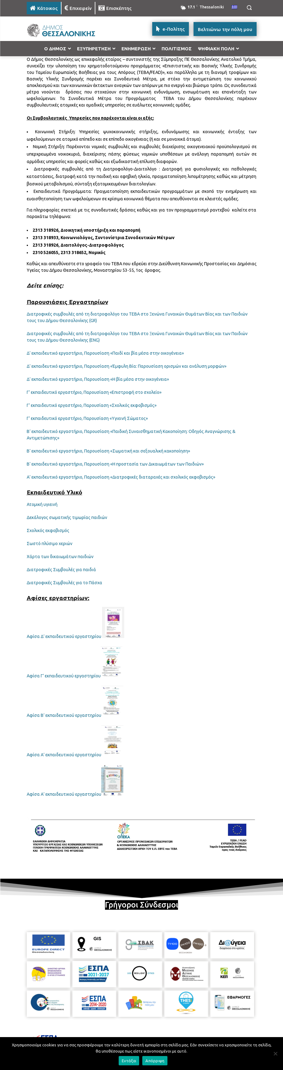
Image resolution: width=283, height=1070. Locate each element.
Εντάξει (129, 1061)
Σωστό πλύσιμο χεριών (49, 543)
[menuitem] (234, 7)
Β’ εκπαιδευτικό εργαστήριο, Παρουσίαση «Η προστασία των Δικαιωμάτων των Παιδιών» (115, 464)
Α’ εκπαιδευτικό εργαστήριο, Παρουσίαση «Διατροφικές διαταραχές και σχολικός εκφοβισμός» (121, 477)
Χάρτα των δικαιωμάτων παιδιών (60, 556)
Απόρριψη (154, 1061)
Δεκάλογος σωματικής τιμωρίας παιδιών (67, 517)
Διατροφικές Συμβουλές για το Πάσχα (64, 582)
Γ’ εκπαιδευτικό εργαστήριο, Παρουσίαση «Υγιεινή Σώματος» (87, 418)
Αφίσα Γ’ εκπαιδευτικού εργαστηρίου (64, 675)
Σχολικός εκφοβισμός (48, 530)
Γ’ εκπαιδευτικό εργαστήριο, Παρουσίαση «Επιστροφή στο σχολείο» (94, 392)
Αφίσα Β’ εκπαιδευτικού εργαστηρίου (64, 715)
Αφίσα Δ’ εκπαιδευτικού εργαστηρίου (64, 636)
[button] (249, 7)
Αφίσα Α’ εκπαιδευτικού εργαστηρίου (64, 754)
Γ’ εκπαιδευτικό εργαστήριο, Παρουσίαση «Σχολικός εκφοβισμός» (92, 405)
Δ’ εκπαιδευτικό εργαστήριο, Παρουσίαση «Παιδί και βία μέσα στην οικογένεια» (105, 353)
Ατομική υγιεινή (42, 504)
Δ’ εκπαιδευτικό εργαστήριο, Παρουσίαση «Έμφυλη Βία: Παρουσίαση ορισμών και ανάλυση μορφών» (126, 366)
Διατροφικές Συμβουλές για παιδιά (61, 569)
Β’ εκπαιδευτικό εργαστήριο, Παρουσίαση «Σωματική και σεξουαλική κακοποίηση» (108, 450)
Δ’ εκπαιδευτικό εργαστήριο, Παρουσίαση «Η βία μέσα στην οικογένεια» (98, 379)
